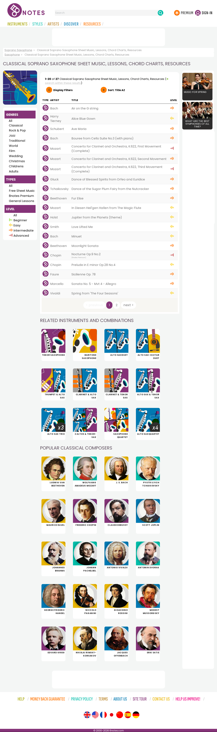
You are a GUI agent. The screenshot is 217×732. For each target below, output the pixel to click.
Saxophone (12, 55)
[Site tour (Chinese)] (119, 715)
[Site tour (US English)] (95, 715)
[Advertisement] (108, 36)
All (10, 121)
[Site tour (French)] (103, 715)
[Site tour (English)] (87, 715)
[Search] (160, 13)
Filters (63, 90)
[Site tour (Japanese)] (111, 715)
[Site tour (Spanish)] (128, 715)
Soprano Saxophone (18, 50)
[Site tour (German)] (136, 715)
